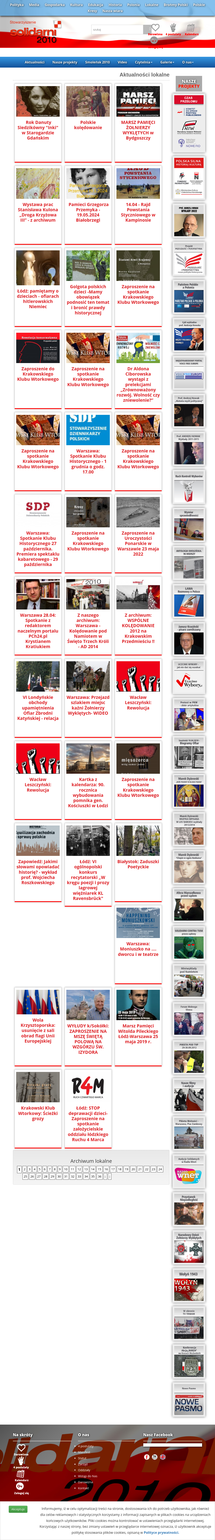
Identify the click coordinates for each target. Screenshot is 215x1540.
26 (32, 1094)
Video (122, 62)
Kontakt (83, 1488)
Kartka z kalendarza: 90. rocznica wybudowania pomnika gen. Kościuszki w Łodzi (88, 792)
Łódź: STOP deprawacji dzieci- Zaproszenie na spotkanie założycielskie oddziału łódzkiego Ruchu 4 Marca (138, 1041)
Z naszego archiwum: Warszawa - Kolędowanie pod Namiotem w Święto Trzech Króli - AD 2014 (88, 631)
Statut (82, 1458)
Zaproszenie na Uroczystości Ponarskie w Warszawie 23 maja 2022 (138, 543)
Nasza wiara (113, 11)
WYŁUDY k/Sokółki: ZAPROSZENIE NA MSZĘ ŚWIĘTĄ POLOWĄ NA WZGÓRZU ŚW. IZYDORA (138, 956)
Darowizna (85, 1482)
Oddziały (84, 1470)
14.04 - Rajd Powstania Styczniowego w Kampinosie (138, 212)
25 (25, 1094)
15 (99, 1087)
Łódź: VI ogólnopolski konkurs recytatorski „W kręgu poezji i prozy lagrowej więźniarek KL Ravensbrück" (88, 877)
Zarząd (83, 1464)
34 (86, 1094)
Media (34, 4)
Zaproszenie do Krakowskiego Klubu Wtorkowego (38, 374)
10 (65, 1087)
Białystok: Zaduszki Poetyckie (138, 864)
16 (106, 1087)
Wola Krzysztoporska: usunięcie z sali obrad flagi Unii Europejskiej (88, 948)
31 (66, 1094)
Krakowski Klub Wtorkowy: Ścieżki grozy (88, 1031)
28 (45, 1094)
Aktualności (34, 62)
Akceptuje (18, 1509)
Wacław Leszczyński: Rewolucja (138, 702)
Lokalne (151, 4)
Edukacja (95, 4)
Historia (115, 4)
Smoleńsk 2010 (97, 62)
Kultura (76, 4)
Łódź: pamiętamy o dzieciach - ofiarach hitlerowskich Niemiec (38, 298)
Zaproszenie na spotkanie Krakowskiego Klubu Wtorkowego (138, 294)
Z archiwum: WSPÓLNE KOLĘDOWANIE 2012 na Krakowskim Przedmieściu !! (138, 626)
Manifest (84, 1452)
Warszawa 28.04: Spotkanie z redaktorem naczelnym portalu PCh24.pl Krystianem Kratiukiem (38, 631)
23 (153, 1087)
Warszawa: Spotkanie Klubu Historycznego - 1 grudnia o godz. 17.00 (88, 461)
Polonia (133, 4)
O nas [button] (188, 62)
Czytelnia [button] (143, 62)
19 (126, 1087)
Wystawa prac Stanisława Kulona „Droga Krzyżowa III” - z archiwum (38, 212)
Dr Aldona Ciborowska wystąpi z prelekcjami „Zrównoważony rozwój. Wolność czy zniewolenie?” (138, 381)
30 (59, 1094)
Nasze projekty (64, 62)
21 (140, 1087)
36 (99, 1094)
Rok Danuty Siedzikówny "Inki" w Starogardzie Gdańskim (38, 130)
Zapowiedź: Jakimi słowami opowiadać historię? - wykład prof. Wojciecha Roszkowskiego (38, 872)
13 (86, 1087)
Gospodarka (55, 4)
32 (72, 1094)
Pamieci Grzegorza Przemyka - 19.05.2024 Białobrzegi (88, 212)
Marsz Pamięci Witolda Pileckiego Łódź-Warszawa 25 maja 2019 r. (38, 1033)
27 (39, 1094)
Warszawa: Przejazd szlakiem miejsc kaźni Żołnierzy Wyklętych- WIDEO (88, 705)
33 (79, 1094)
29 (52, 1094)
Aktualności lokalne (144, 75)
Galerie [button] (167, 62)
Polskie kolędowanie (88, 125)
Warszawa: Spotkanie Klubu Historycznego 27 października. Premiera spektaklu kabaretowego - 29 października (38, 548)
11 (72, 1087)
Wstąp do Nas (87, 1476)
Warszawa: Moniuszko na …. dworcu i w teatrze (38, 949)
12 (79, 1087)
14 (92, 1087)
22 (146, 1087)
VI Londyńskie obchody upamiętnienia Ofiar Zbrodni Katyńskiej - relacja (37, 708)
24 (160, 1087)
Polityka (16, 4)
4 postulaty (85, 1446)
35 (93, 1094)
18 (119, 1087)
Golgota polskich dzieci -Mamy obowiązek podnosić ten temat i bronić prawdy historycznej (88, 299)
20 (133, 1087)
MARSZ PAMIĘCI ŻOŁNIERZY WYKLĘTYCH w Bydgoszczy (138, 130)
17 (113, 1087)
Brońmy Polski (176, 4)
